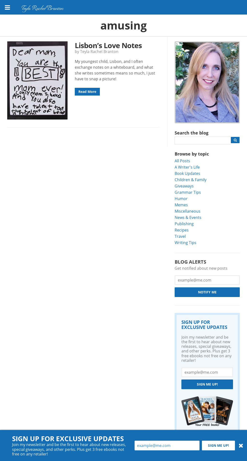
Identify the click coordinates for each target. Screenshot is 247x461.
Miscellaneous (187, 211)
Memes (181, 204)
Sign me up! (207, 384)
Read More (87, 91)
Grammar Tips (188, 192)
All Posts (182, 160)
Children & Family (190, 179)
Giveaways (184, 185)
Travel (180, 236)
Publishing (184, 223)
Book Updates (187, 173)
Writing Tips (185, 242)
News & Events (188, 217)
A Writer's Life (187, 167)
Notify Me (207, 292)
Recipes (182, 229)
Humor (181, 198)
